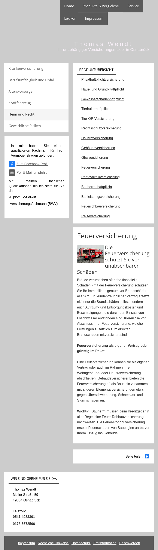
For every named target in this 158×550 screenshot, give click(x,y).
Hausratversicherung (97, 138)
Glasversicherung (94, 157)
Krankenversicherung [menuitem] (26, 68)
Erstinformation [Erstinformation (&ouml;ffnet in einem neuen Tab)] (104, 543)
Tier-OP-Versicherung (97, 118)
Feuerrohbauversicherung (101, 206)
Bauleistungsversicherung (101, 197)
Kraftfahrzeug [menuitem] (20, 103)
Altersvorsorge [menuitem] (21, 91)
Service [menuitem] (133, 6)
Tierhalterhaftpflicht (95, 109)
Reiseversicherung (95, 216)
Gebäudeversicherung (98, 148)
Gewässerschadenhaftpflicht (102, 99)
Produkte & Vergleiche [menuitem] (101, 6)
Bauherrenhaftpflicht (96, 187)
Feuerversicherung (95, 167)
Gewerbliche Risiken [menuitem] (25, 125)
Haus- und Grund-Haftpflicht (102, 89)
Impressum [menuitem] (94, 18)
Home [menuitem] (69, 6)
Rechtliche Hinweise (53, 543)
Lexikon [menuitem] (70, 18)
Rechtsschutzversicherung (101, 128)
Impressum (26, 543)
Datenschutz (81, 543)
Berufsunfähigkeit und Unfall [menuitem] (32, 80)
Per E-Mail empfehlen (32, 172)
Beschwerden (129, 543)
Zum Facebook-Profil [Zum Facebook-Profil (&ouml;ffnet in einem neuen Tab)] (32, 164)
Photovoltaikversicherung (100, 177)
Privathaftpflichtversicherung (102, 79)
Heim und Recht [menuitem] (21, 114)
